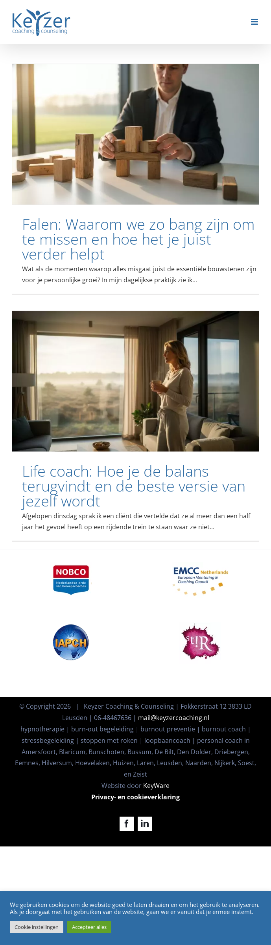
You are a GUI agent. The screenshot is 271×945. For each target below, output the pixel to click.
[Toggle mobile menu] (255, 22)
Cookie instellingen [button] (37, 926)
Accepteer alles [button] (89, 926)
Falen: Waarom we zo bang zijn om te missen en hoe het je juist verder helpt (138, 239)
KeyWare (156, 785)
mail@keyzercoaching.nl (173, 717)
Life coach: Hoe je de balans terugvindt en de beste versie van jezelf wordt (133, 486)
